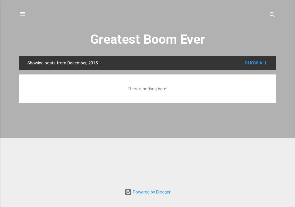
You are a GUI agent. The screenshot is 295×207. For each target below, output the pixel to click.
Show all (256, 63)
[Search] (272, 15)
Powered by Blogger (148, 192)
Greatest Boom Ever (147, 39)
